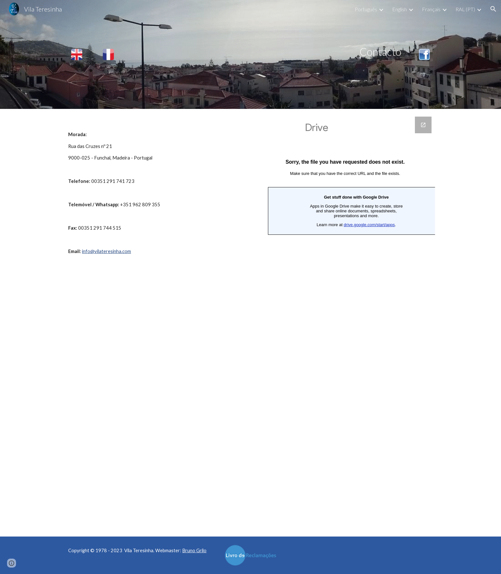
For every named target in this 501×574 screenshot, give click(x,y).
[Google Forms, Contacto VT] (345, 323)
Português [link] (366, 9)
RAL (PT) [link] (465, 9)
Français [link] (431, 9)
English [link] (399, 9)
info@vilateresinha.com (106, 251)
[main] (266, 51)
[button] (493, 9)
